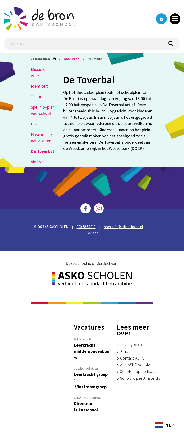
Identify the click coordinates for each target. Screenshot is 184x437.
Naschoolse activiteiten (41, 137)
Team (36, 96)
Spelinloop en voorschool (43, 110)
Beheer (92, 233)
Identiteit (39, 86)
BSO (35, 124)
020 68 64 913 (86, 226)
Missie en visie (39, 72)
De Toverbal (42, 151)
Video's (37, 162)
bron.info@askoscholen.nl (123, 226)
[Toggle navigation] (175, 18)
